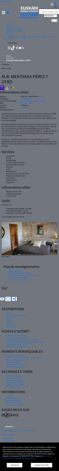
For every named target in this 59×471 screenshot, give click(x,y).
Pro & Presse (8, 439)
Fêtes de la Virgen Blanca (15, 360)
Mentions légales (8, 435)
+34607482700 (26, 98)
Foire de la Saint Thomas (15, 364)
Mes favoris (48, 37)
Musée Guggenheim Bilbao (16, 335)
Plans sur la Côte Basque (17, 277)
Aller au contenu (6, 1)
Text (55, 7)
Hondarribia (10, 324)
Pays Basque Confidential (15, 385)
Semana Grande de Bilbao (15, 355)
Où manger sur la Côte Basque (19, 273)
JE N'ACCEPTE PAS (41, 465)
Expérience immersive (14, 402)
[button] (6, 12)
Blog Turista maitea (13, 398)
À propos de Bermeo (15, 271)
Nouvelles (10, 396)
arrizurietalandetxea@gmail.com (33, 101)
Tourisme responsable (14, 405)
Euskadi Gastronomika (14, 382)
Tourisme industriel (13, 378)
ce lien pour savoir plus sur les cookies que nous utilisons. (27, 457)
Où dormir (10, 58)
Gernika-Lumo (11, 326)
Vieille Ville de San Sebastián (17, 346)
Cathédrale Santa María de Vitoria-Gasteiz (22, 340)
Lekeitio (9, 317)
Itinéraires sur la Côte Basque (19, 280)
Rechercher (50, 15)
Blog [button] (8, 33)
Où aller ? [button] (9, 24)
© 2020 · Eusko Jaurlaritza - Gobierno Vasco (18, 431)
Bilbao (8, 313)
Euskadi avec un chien (14, 376)
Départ (8, 56)
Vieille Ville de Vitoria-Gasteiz (17, 344)
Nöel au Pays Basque (13, 362)
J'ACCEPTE (14, 465)
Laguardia (10, 320)
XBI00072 (24, 107)
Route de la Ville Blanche (15, 380)
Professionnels (9, 441)
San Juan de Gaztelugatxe (16, 315)
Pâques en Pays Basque (14, 367)
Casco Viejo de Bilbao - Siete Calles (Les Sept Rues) (25, 342)
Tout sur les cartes (31, 37)
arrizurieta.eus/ (26, 103)
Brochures (14, 37)
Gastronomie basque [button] (14, 28)
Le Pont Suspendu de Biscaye (17, 338)
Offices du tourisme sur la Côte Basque (22, 275)
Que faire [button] (9, 26)
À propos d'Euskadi (13, 400)
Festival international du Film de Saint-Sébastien (24, 358)
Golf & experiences (13, 387)
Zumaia (9, 322)
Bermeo (41, 96)
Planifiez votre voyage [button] (14, 30)
